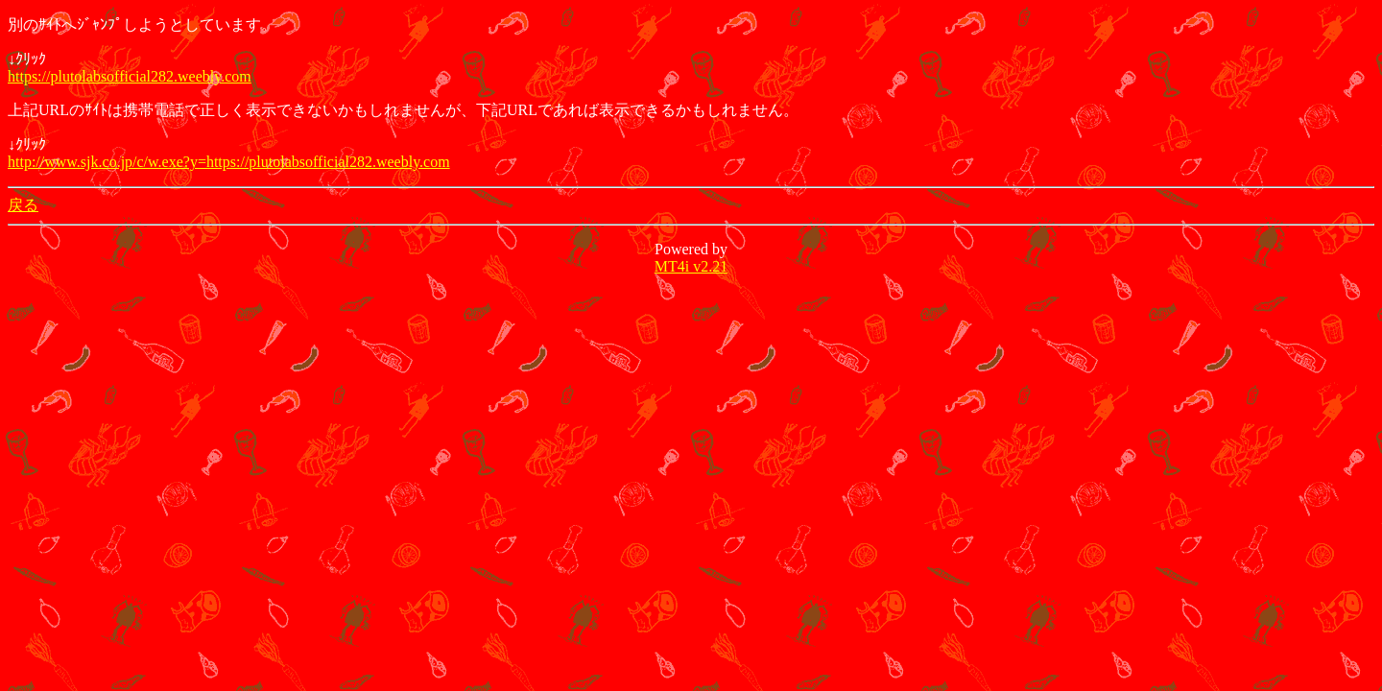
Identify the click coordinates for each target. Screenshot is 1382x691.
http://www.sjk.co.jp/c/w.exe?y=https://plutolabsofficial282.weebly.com (229, 162)
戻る (23, 205)
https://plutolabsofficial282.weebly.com (129, 76)
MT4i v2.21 (691, 266)
